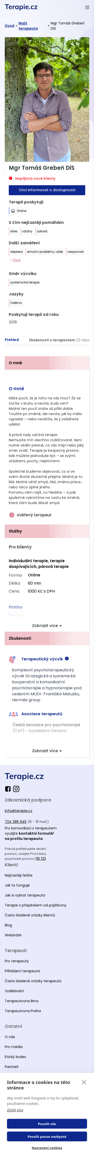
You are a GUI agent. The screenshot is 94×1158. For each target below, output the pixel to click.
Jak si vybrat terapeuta (25, 895)
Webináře (13, 935)
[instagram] (16, 789)
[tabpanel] (47, 556)
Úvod (9, 25)
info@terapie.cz (18, 810)
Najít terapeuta (28, 26)
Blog (8, 925)
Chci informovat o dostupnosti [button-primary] (47, 189)
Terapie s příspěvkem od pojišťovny (35, 905)
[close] (84, 1082)
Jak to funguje (17, 885)
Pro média (14, 1046)
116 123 (41, 858)
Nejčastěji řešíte (19, 875)
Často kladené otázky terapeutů (33, 981)
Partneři (11, 1066)
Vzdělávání (14, 990)
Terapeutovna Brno (22, 1000)
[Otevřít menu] (87, 7)
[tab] (12, 340)
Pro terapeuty (17, 961)
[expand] (47, 626)
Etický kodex (15, 1056)
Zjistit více (15, 1110)
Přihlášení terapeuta (22, 971)
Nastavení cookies (47, 1148)
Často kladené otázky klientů (30, 915)
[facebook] (9, 789)
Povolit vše (47, 1124)
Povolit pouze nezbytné (47, 1136)
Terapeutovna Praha (23, 1010)
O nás (10, 1036)
